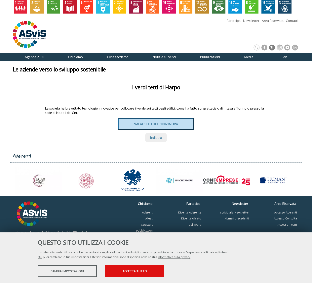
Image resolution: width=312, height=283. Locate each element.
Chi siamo (145, 204)
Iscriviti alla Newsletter (234, 212)
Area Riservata (273, 21)
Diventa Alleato (191, 218)
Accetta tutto (141, 271)
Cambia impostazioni (69, 271)
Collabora (195, 224)
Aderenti (147, 212)
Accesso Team (287, 224)
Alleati (149, 218)
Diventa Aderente (189, 212)
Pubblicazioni (144, 230)
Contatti (292, 21)
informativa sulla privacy (174, 257)
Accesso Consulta (285, 218)
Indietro (156, 138)
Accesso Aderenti (285, 212)
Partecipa (233, 21)
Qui (40, 257)
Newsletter (251, 21)
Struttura (147, 224)
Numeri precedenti (236, 218)
